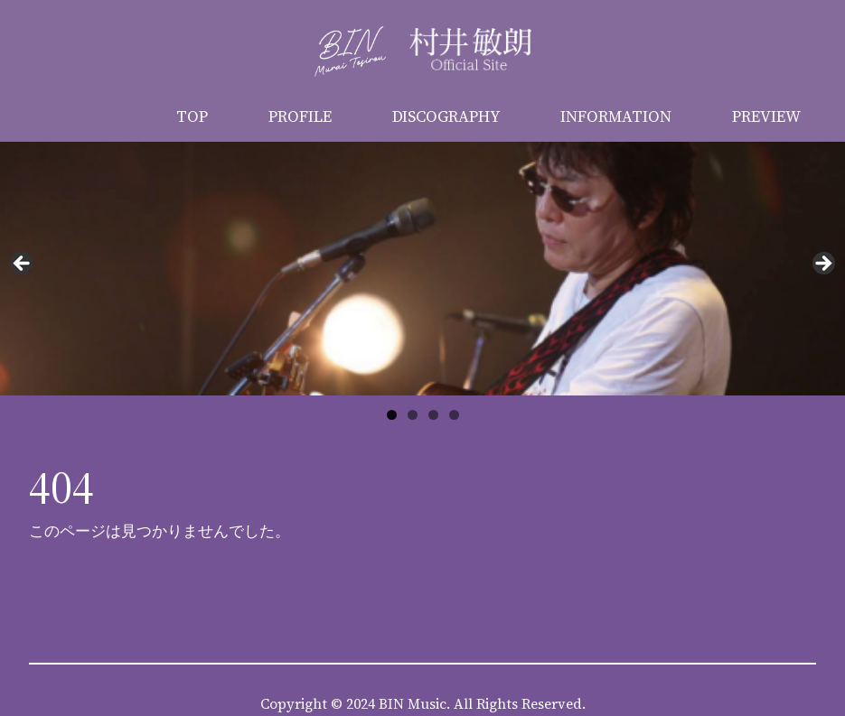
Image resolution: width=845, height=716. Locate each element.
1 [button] (392, 415)
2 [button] (413, 415)
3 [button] (433, 415)
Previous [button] (22, 264)
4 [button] (454, 415)
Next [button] (822, 264)
